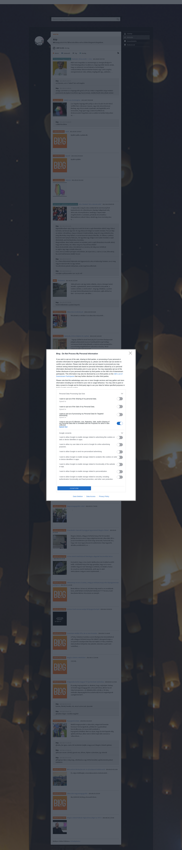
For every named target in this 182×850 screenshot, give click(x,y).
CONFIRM (74, 488)
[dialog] (91, 425)
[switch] (120, 398)
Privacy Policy (104, 496)
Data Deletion (78, 496)
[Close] (131, 354)
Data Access (90, 496)
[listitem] (91, 393)
